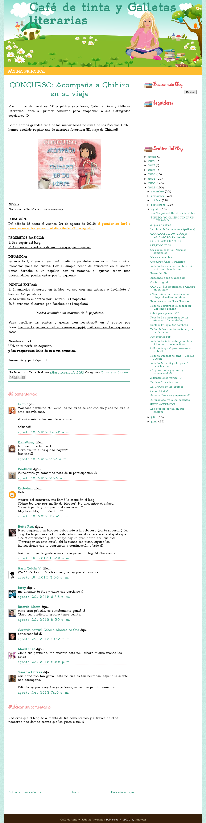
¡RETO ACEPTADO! (162, 404)
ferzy (22, 588)
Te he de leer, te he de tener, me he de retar (172, 331)
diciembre (158, 191)
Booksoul (25, 469)
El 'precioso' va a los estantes (170, 399)
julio (154, 417)
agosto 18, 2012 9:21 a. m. (43, 459)
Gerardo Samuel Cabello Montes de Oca (48, 630)
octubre (156, 200)
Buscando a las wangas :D (167, 277)
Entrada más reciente (24, 792)
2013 (152, 183)
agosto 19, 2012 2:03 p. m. (43, 577)
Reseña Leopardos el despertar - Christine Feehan (172, 307)
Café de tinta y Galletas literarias (102, 14)
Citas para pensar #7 (164, 313)
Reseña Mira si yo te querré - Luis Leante (170, 365)
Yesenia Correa (30, 672)
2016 (152, 169)
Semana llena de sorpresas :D (170, 395)
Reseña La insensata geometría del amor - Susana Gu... (171, 342)
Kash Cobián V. (29, 568)
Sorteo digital (159, 282)
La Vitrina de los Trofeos (167, 386)
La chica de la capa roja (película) (172, 229)
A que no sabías (160, 224)
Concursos (108, 372)
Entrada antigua (123, 792)
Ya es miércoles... (162, 257)
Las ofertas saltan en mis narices (167, 410)
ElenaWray (26, 442)
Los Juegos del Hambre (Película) (172, 213)
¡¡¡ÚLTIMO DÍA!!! (160, 245)
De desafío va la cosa (164, 382)
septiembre (158, 204)
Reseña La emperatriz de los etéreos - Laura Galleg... (169, 319)
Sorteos (123, 372)
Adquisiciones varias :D (165, 377)
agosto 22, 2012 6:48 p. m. (44, 597)
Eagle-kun (25, 488)
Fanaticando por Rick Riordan (170, 301)
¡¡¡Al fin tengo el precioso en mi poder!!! (171, 350)
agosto (155, 209)
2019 (152, 161)
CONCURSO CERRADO (165, 241)
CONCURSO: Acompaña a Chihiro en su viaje (172, 288)
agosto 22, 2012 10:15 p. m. (44, 639)
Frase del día (158, 273)
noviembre (158, 195)
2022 (152, 156)
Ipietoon (140, 819)
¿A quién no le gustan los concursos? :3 (167, 372)
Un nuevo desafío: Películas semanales (168, 251)
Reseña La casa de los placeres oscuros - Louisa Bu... (171, 267)
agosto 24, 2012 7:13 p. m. (43, 692)
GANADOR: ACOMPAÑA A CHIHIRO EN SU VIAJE (168, 235)
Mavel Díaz (26, 649)
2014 (152, 178)
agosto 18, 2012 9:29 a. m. (43, 478)
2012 (152, 187)
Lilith (21, 404)
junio (154, 421)
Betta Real (26, 527)
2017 (152, 165)
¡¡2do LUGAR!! (159, 391)
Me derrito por (160, 336)
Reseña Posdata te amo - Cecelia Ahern (172, 357)
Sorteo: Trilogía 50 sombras (169, 324)
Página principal (26, 71)
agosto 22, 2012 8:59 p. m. (44, 620)
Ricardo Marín (29, 607)
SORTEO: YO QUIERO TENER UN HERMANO (172, 219)
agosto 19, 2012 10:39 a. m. (44, 558)
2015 (152, 174)
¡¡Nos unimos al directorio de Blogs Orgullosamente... (169, 295)
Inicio (76, 792)
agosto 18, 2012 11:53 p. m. (44, 516)
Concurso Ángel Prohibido (167, 261)
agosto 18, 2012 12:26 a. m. (44, 432)
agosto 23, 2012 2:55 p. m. (44, 662)
